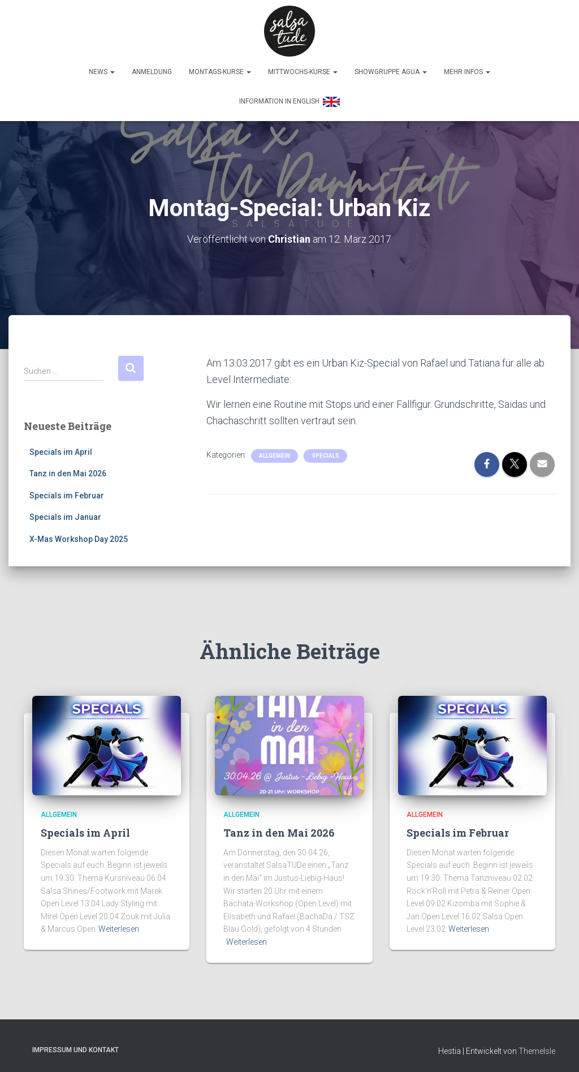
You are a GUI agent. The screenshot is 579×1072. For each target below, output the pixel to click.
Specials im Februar (66, 492)
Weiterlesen (118, 926)
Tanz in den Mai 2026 (67, 470)
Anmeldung (152, 72)
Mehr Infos (467, 72)
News (102, 72)
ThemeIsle (536, 1048)
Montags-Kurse (220, 72)
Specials (325, 452)
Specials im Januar (65, 514)
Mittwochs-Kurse (303, 72)
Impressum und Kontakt (75, 1047)
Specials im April (60, 448)
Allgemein (274, 452)
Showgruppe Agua (391, 72)
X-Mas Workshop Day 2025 (78, 536)
